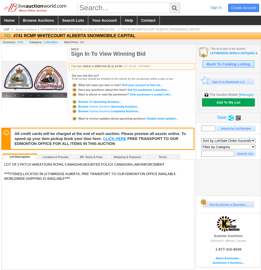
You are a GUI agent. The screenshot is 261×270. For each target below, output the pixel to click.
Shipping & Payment (127, 157)
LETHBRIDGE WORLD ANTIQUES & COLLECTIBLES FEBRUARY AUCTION (234, 53)
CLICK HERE (114, 139)
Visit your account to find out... (117, 85)
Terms (163, 157)
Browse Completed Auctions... (106, 111)
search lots (73, 20)
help (129, 20)
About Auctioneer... (228, 258)
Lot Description (20, 156)
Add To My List (228, 102)
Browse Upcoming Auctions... (96, 101)
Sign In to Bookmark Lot (224, 82)
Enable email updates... (125, 118)
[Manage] (246, 95)
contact (148, 20)
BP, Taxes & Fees (91, 157)
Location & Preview (55, 157)
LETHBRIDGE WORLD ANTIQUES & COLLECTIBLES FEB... (78, 29)
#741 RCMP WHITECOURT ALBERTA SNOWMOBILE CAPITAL (160, 29)
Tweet (222, 117)
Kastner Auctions (26, 29)
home (9, 20)
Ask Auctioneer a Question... (225, 203)
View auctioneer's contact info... (122, 94)
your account (104, 20)
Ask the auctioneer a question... (120, 89)
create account (243, 8)
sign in (216, 7)
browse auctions (38, 20)
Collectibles (51, 42)
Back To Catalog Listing (228, 64)
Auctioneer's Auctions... (228, 262)
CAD (20, 42)
